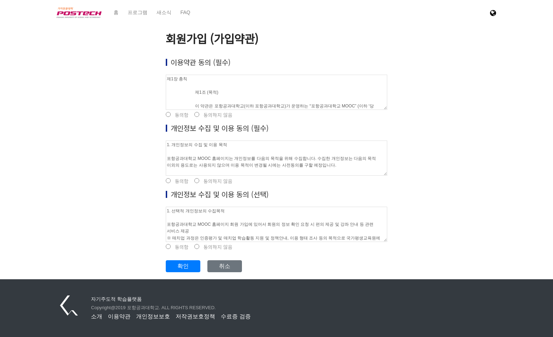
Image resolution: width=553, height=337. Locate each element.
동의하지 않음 (213, 115)
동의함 (177, 115)
